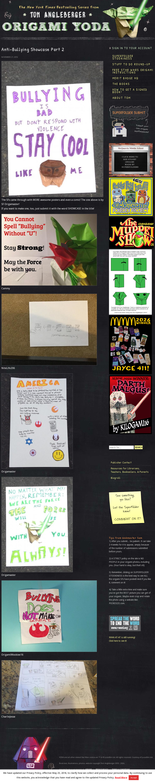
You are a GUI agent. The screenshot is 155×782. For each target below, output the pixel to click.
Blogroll (116, 478)
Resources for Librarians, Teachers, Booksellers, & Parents (130, 470)
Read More (121, 777)
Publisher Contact (121, 462)
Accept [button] (134, 777)
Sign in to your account (132, 48)
